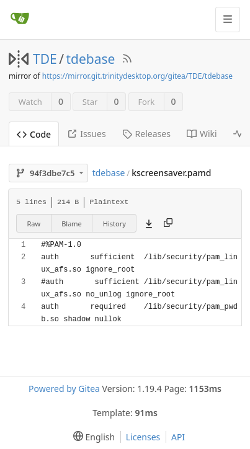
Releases (146, 134)
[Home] (20, 19)
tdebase (90, 59)
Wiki (202, 134)
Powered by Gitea (64, 388)
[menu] (91, 437)
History (114, 223)
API (178, 437)
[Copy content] (168, 223)
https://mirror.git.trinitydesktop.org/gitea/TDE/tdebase (137, 76)
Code (34, 134)
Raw (34, 223)
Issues (86, 134)
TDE (45, 59)
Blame (71, 223)
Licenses (143, 437)
